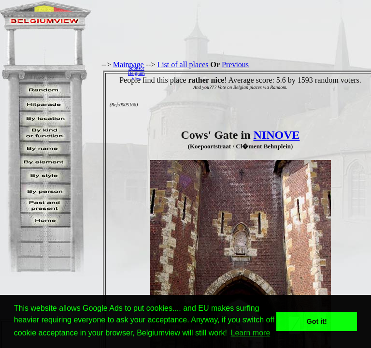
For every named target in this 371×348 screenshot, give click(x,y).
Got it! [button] (317, 321)
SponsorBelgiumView (136, 73)
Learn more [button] (251, 333)
